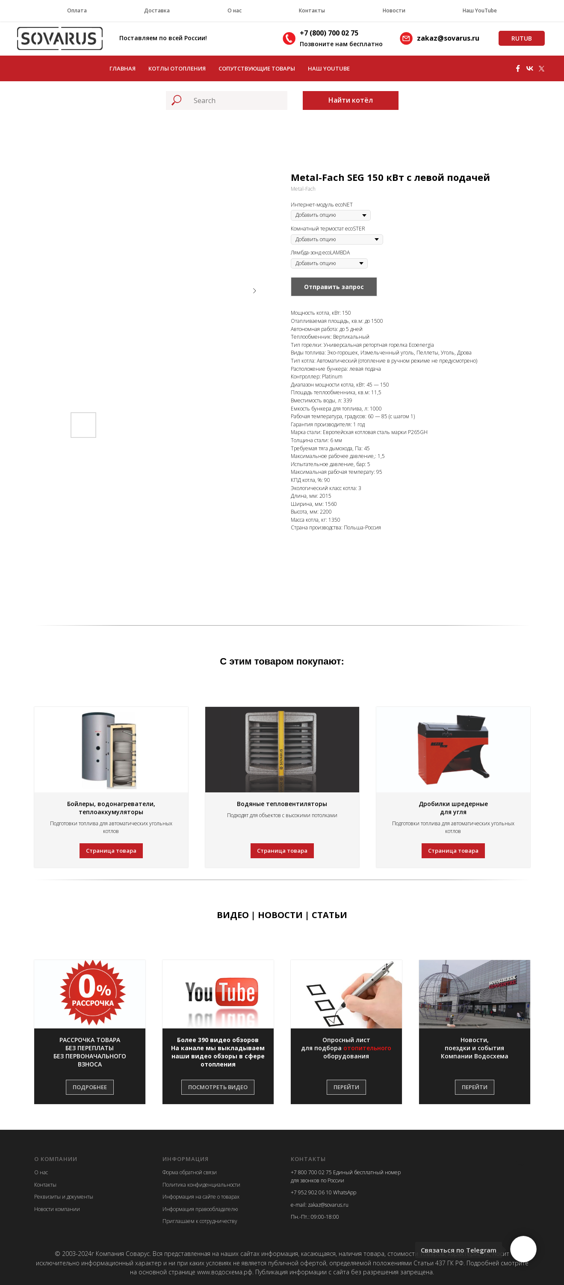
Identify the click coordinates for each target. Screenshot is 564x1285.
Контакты (312, 10)
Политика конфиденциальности (201, 1184)
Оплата (77, 10)
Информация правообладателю (200, 1209)
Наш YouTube (480, 10)
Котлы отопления (177, 68)
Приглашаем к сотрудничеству (199, 1221)
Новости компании (57, 1209)
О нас (234, 10)
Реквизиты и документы (63, 1196)
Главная (122, 68)
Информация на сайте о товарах (200, 1196)
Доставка (157, 10)
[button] (90, 1052)
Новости (394, 10)
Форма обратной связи (189, 1172)
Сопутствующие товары (257, 68)
